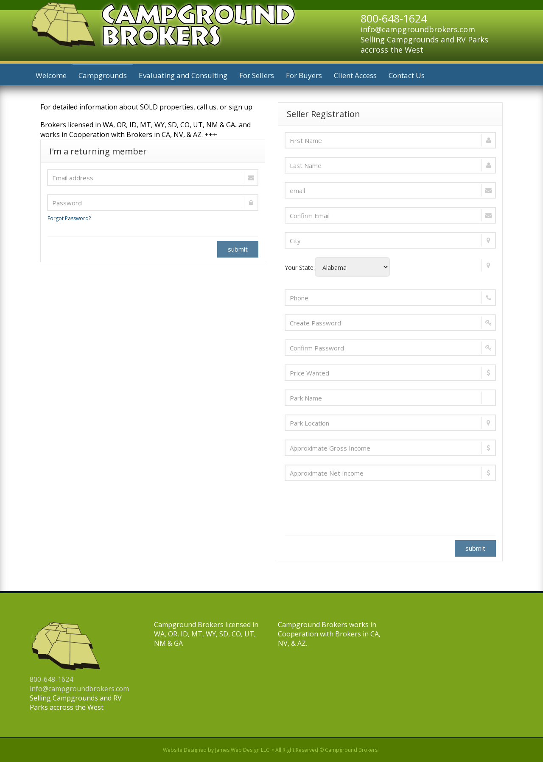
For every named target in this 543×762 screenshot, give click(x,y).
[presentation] (349, 506)
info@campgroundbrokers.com (418, 29)
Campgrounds (102, 75)
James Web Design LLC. (243, 750)
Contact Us (407, 75)
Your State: (389, 267)
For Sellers (256, 75)
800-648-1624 (51, 679)
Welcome (51, 75)
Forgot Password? (69, 218)
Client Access (355, 75)
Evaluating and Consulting (183, 75)
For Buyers (304, 75)
